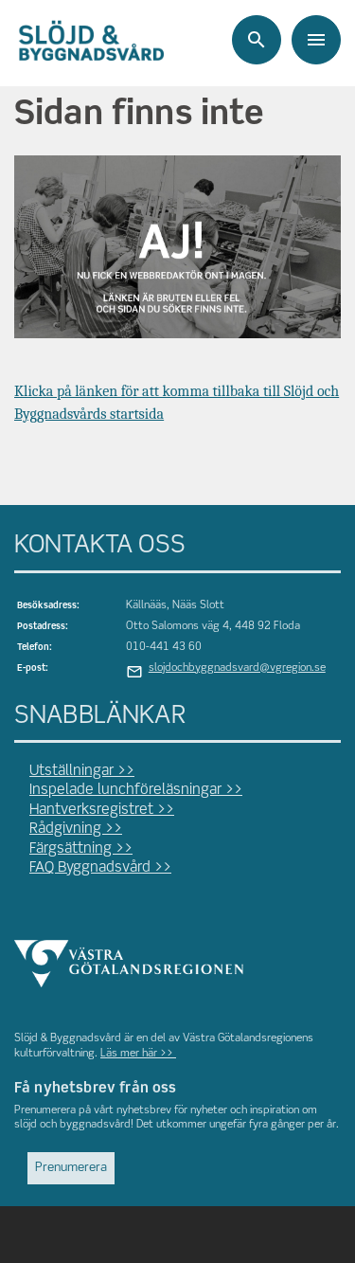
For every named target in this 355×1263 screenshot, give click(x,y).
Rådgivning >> (75, 829)
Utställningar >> (81, 771)
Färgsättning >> (81, 849)
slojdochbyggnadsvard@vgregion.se (237, 668)
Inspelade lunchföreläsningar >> (135, 790)
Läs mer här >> (138, 1053)
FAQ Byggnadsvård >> (100, 867)
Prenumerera (71, 1168)
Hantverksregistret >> (101, 810)
